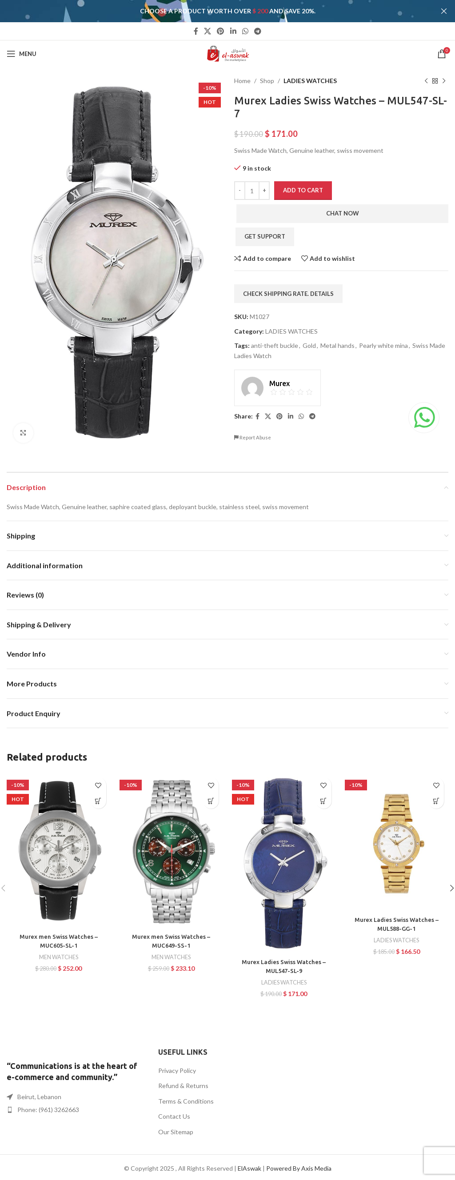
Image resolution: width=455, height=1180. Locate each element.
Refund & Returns (183, 1085)
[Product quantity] (252, 190)
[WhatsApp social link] (245, 31)
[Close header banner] (444, 11)
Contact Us (174, 1116)
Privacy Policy (177, 1070)
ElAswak (249, 1168)
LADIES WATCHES (310, 80)
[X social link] (207, 31)
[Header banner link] (214, 11)
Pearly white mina (383, 345)
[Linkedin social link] (233, 31)
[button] (98, 801)
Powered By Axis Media (298, 1168)
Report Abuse (252, 437)
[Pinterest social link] (220, 31)
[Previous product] (426, 80)
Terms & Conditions (186, 1101)
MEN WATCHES (59, 957)
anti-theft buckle (274, 345)
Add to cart (303, 190)
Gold (309, 345)
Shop (267, 80)
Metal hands (337, 345)
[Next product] (443, 80)
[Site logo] (228, 53)
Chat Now (342, 213)
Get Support (264, 236)
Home (242, 80)
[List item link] (76, 1110)
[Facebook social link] (196, 31)
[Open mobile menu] (21, 54)
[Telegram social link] (257, 31)
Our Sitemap (175, 1132)
